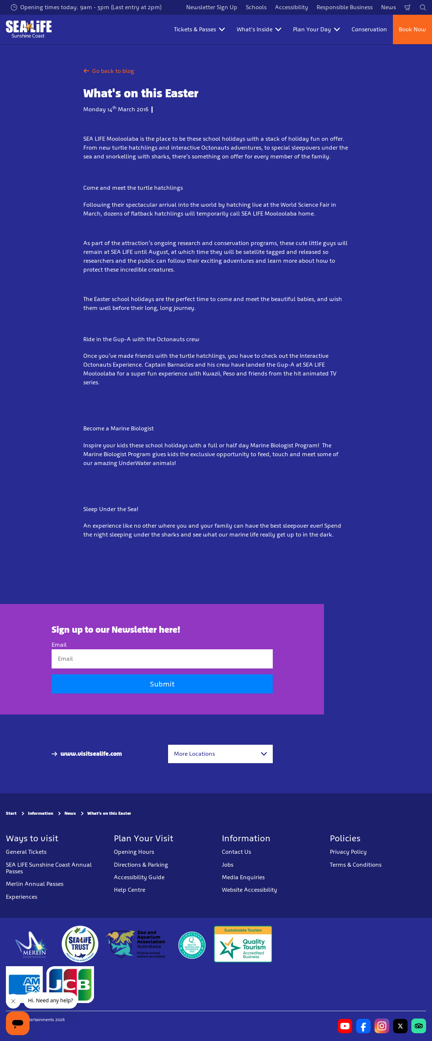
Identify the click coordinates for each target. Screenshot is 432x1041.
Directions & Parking (141, 864)
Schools (256, 7)
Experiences (21, 896)
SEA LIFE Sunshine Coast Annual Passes (49, 868)
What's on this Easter (109, 813)
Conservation (369, 29)
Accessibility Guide (139, 877)
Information (40, 813)
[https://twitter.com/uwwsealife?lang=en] (400, 1026)
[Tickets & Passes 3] (24, 984)
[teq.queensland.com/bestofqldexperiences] (191, 944)
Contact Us (236, 851)
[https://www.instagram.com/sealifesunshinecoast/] (381, 1026)
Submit (162, 684)
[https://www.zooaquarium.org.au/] (136, 944)
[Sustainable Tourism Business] (243, 944)
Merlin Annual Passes (34, 883)
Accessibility (291, 7)
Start (11, 813)
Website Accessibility (249, 889)
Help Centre (129, 889)
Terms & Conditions (356, 864)
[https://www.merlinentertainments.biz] (32, 944)
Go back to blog (108, 70)
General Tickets (26, 851)
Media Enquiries (243, 877)
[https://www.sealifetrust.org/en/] (80, 944)
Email (59, 644)
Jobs (227, 864)
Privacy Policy (348, 851)
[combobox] (220, 754)
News (388, 7)
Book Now (412, 29)
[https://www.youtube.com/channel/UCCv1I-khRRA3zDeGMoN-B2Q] (345, 1026)
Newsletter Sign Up (211, 7)
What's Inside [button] (259, 29)
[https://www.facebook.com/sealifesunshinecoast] (363, 1026)
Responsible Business (345, 7)
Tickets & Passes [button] (199, 29)
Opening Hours (134, 851)
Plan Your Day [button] (316, 29)
